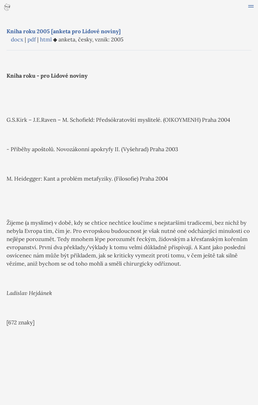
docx (17, 39)
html (46, 39)
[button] (250, 7)
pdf (31, 39)
